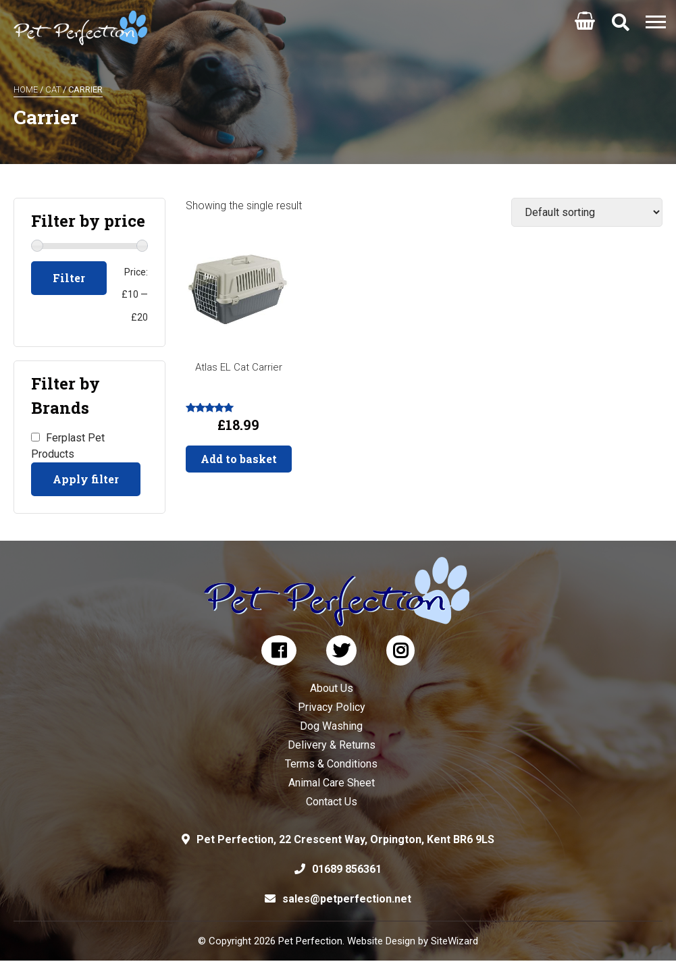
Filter (69, 278)
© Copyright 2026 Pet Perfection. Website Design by (314, 941)
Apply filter (86, 479)
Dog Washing (331, 726)
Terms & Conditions (331, 763)
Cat (53, 89)
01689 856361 (347, 869)
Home (26, 89)
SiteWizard (454, 941)
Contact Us (331, 801)
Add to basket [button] (239, 459)
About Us (331, 688)
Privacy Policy (331, 707)
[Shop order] (586, 212)
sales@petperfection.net (346, 898)
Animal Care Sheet (331, 782)
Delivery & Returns (331, 744)
